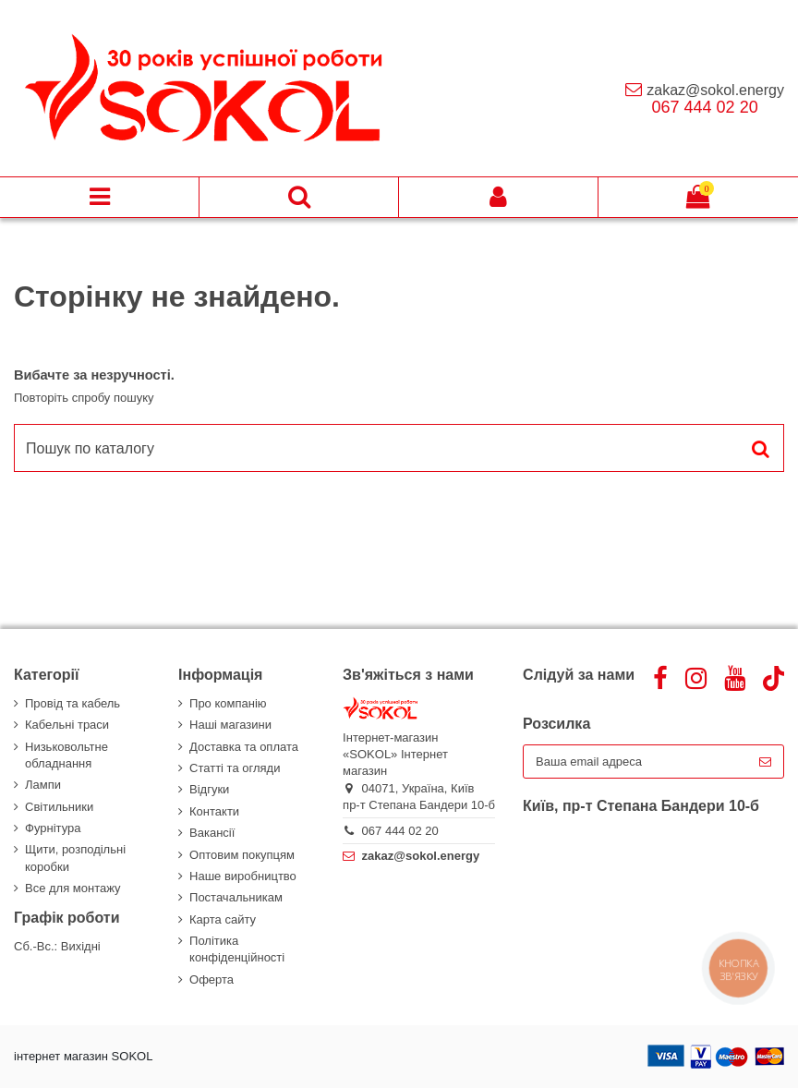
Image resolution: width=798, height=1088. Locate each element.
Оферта (211, 979)
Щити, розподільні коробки (75, 857)
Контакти (214, 811)
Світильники (59, 807)
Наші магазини (230, 724)
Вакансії (212, 833)
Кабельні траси (67, 724)
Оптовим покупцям (242, 855)
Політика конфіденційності (236, 949)
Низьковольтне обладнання (66, 755)
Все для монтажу (73, 888)
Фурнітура (52, 828)
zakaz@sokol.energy (715, 90)
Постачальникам (236, 897)
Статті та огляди (234, 768)
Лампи (43, 785)
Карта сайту (222, 919)
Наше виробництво (242, 876)
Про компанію (228, 703)
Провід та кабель (72, 703)
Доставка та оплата (243, 747)
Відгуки (209, 789)
